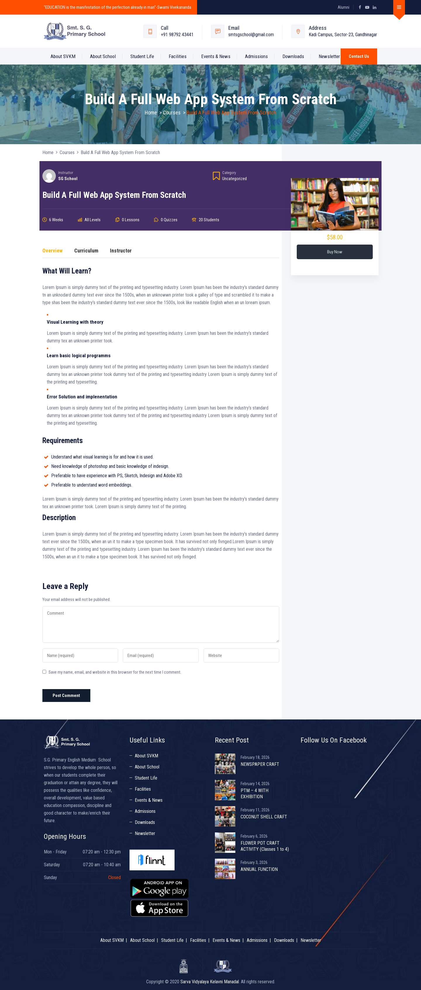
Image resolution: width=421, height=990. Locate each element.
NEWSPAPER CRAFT (260, 764)
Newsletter (329, 56)
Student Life (142, 56)
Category (229, 172)
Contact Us (359, 56)
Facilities (178, 56)
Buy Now (334, 252)
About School (103, 56)
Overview (52, 251)
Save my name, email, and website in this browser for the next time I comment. (115, 672)
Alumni (343, 7)
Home (151, 112)
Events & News (215, 56)
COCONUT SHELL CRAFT (264, 817)
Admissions (256, 56)
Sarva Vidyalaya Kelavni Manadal (209, 981)
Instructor (65, 172)
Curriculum (86, 251)
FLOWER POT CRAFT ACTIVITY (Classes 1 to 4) (265, 846)
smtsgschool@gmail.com (251, 34)
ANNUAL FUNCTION (259, 869)
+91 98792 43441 (177, 34)
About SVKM (63, 56)
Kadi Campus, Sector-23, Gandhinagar (343, 34)
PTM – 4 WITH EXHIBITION (254, 793)
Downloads (293, 56)
